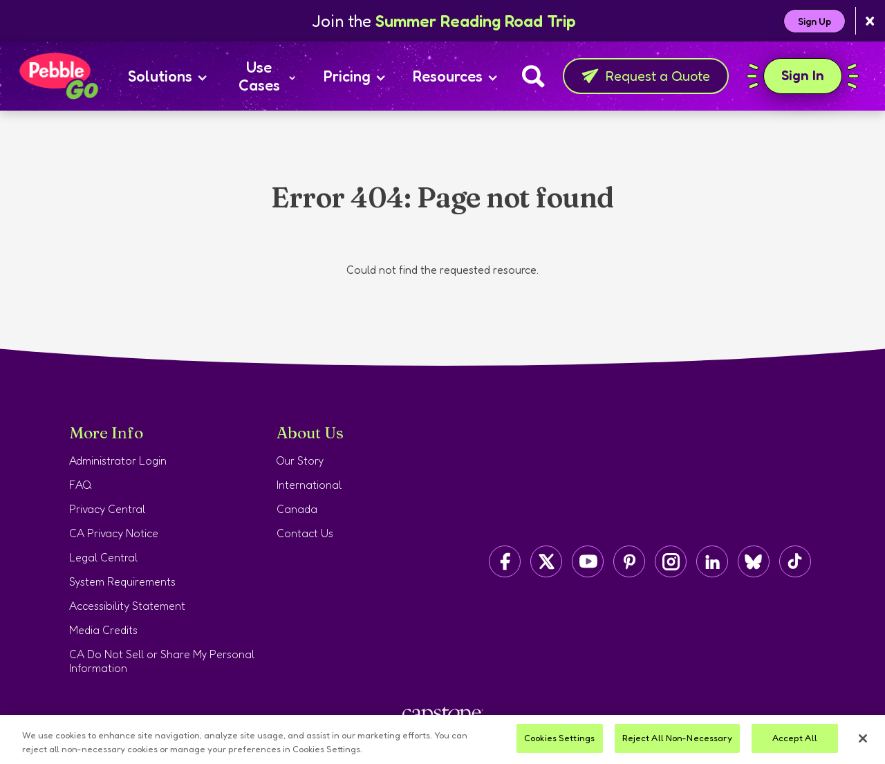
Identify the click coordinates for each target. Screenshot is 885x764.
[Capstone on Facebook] (505, 561)
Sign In (802, 76)
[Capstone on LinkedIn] (712, 561)
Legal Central (103, 557)
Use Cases (267, 76)
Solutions (167, 76)
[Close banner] (870, 21)
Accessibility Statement (127, 606)
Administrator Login (118, 460)
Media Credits (103, 630)
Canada (297, 509)
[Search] (533, 76)
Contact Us (305, 533)
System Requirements (122, 581)
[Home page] (58, 76)
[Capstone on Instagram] (671, 561)
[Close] (863, 738)
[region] (442, 739)
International (309, 485)
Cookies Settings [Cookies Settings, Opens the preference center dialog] (559, 737)
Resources (455, 76)
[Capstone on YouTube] (588, 561)
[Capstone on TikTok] (795, 561)
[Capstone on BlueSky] (754, 561)
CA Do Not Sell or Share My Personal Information (161, 661)
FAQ (80, 485)
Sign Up (814, 21)
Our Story (300, 460)
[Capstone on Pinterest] (629, 561)
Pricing (354, 76)
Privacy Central (107, 509)
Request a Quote (645, 76)
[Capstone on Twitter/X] (546, 561)
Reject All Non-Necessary (677, 737)
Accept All (794, 737)
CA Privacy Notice (113, 533)
